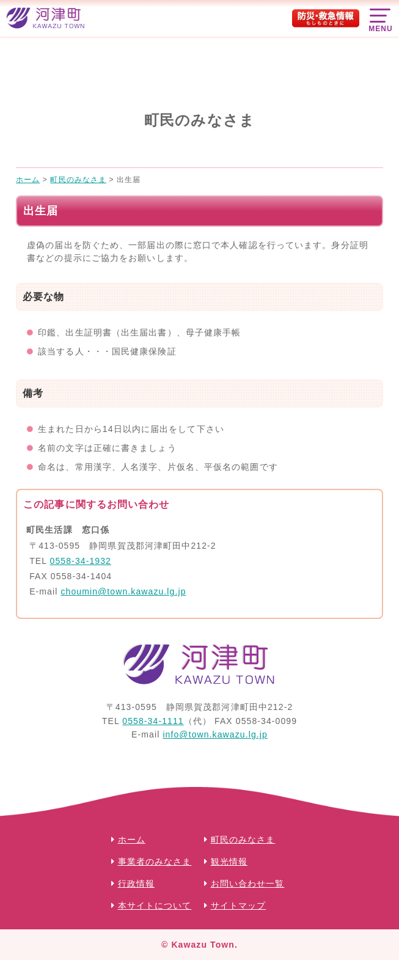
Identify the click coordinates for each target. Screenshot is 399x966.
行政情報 (136, 883)
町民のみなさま (243, 839)
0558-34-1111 (152, 721)
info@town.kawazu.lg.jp (215, 734)
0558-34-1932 (80, 561)
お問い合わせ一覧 (248, 883)
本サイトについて (155, 905)
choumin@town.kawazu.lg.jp (123, 591)
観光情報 (229, 861)
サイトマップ (238, 905)
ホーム (131, 839)
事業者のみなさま (155, 861)
